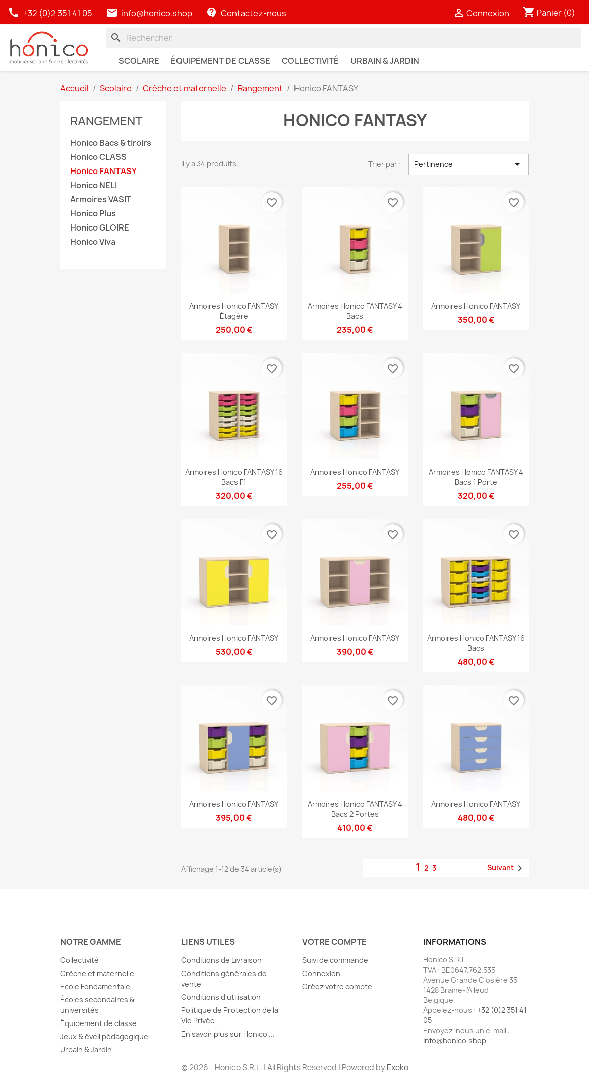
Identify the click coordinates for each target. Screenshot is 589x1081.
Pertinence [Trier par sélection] (468, 164)
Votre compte (334, 941)
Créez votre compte (337, 986)
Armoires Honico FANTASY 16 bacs (476, 643)
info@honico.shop (156, 13)
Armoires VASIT (100, 199)
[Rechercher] (343, 38)
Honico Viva (92, 242)
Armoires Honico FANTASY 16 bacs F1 (234, 477)
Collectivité (79, 960)
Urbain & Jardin (86, 1049)
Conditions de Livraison (221, 960)
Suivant (506, 868)
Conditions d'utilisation (221, 997)
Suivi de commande (335, 960)
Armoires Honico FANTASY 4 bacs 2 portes (355, 809)
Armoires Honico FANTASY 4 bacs (355, 311)
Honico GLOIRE (99, 227)
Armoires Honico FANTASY (475, 306)
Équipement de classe (98, 1023)
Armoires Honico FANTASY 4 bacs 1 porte (476, 477)
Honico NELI (93, 185)
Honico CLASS (98, 157)
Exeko (397, 1067)
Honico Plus (93, 213)
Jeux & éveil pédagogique (104, 1036)
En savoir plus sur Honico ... (228, 1034)
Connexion (321, 973)
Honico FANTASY (103, 171)
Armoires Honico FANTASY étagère (233, 311)
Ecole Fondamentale (95, 986)
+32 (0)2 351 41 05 (51, 13)
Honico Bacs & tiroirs (110, 143)
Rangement (106, 120)
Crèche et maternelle (97, 973)
